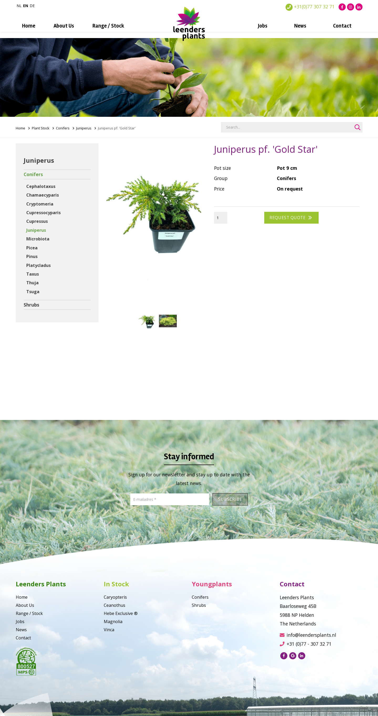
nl (19, 5)
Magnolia (113, 621)
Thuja (32, 283)
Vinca (109, 630)
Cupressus (37, 221)
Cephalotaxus (40, 186)
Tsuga (32, 291)
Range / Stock (108, 26)
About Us (64, 26)
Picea (32, 248)
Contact (342, 26)
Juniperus (83, 128)
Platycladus (38, 265)
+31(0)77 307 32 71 (310, 6)
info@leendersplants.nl (308, 635)
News (300, 26)
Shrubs (31, 305)
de (32, 5)
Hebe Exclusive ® (121, 613)
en (25, 5)
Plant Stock (40, 128)
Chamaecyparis (42, 195)
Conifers (63, 128)
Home (28, 26)
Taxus (32, 274)
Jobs (262, 26)
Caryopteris (115, 597)
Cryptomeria (39, 204)
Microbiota (37, 239)
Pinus (32, 256)
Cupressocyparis (43, 212)
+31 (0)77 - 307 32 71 (306, 644)
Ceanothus (114, 605)
